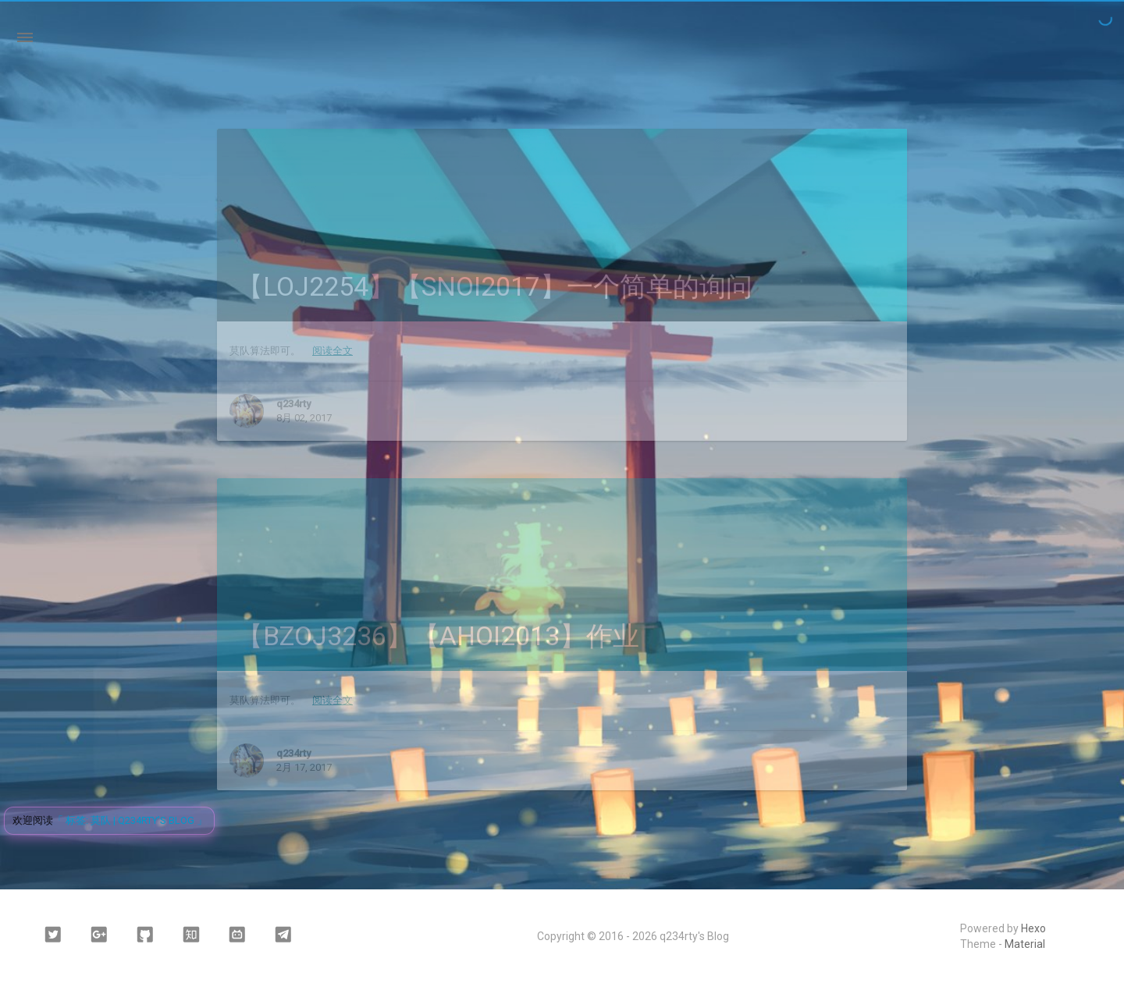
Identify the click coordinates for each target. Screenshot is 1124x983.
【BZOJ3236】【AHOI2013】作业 (438, 635)
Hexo (1033, 928)
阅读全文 (332, 351)
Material (1025, 944)
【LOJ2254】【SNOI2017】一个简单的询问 (494, 286)
